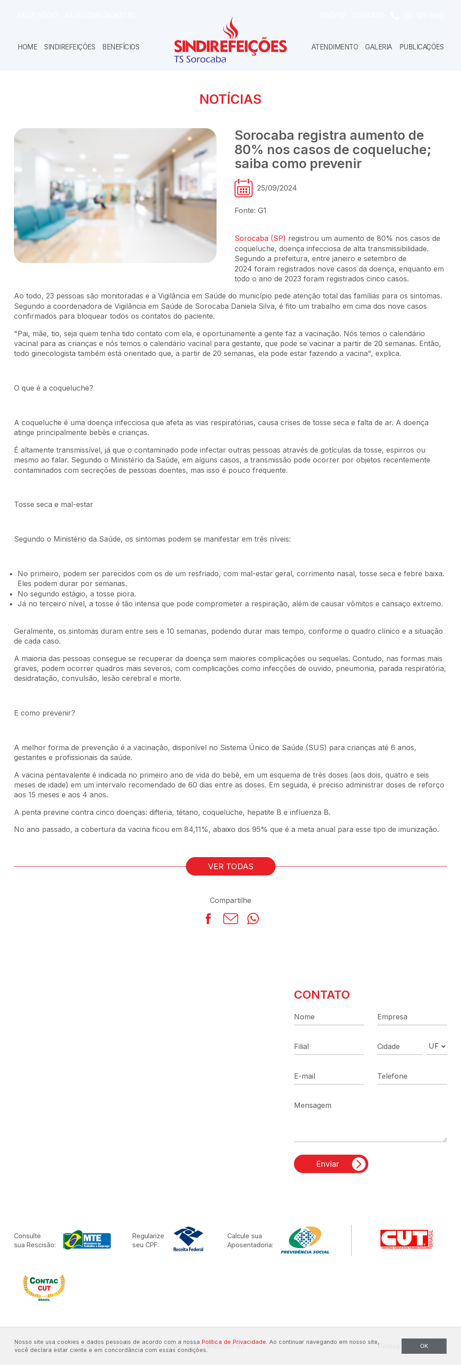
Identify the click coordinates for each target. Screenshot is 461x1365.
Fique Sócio (38, 15)
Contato (368, 15)
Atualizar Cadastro (100, 15)
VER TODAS (230, 866)
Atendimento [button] (335, 47)
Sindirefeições (69, 47)
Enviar (327, 1164)
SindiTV (332, 15)
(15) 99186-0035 (63, 1074)
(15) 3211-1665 (423, 15)
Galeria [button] (378, 47)
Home (27, 47)
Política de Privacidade (234, 1341)
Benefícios (120, 47)
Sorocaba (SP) (260, 238)
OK (424, 1346)
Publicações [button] (421, 47)
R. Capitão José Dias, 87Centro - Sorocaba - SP (79, 1102)
